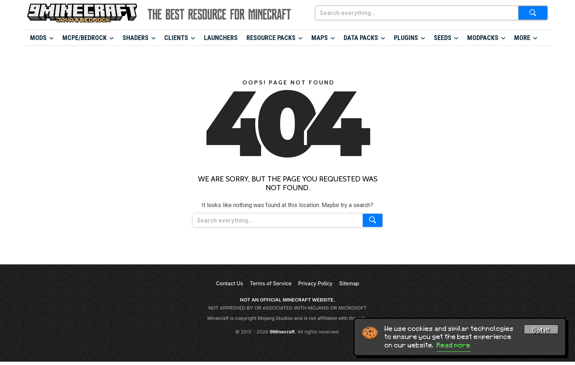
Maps (319, 37)
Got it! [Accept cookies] (541, 330)
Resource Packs (271, 37)
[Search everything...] (416, 13)
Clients (176, 37)
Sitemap (349, 283)
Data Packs (361, 37)
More (522, 37)
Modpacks (482, 37)
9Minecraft (282, 332)
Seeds (442, 37)
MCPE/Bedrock (84, 37)
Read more (453, 345)
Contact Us (229, 283)
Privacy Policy (315, 283)
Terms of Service (271, 283)
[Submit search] (532, 13)
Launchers (221, 37)
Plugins (406, 37)
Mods (38, 37)
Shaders (135, 37)
